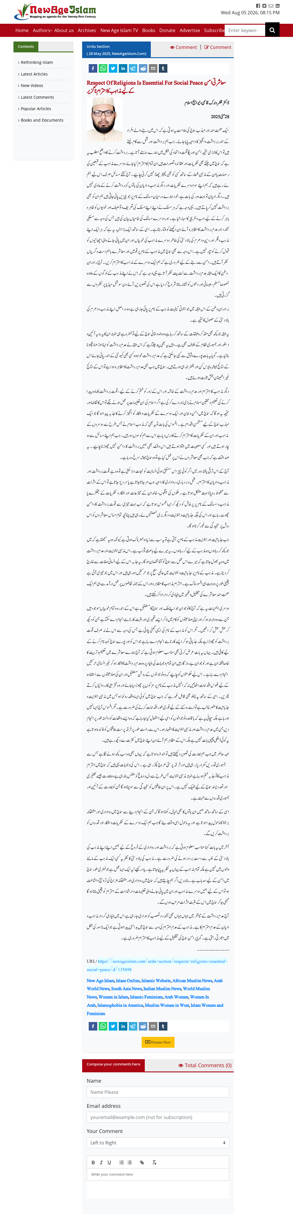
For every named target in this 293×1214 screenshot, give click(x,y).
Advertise (190, 30)
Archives (87, 30)
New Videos (32, 85)
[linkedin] (123, 68)
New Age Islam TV (119, 30)
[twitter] (113, 68)
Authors (41, 30)
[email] (153, 68)
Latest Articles (34, 74)
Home (22, 30)
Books (148, 30)
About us (64, 30)
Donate (167, 30)
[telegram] (133, 68)
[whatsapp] (103, 68)
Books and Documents (42, 120)
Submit (101, 1208)
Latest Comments (37, 97)
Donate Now (158, 1042)
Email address (104, 1105)
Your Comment (105, 1131)
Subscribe (214, 30)
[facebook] (93, 68)
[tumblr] (163, 68)
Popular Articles (36, 108)
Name (94, 1080)
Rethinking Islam (37, 62)
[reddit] (143, 68)
